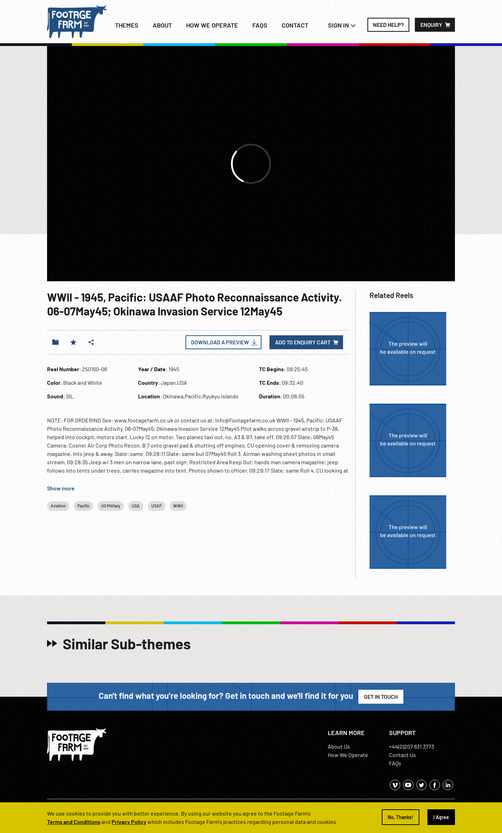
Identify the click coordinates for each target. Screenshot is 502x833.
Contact (295, 25)
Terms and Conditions (73, 821)
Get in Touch (381, 696)
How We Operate (348, 754)
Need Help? (388, 24)
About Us (339, 746)
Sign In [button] (342, 25)
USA (136, 505)
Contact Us (402, 754)
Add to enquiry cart (302, 342)
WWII (178, 505)
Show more (61, 488)
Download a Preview (220, 342)
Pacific (83, 505)
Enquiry (431, 24)
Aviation (58, 505)
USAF (156, 505)
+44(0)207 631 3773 (411, 746)
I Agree (441, 817)
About (162, 25)
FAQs (259, 25)
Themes (126, 25)
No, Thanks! (400, 817)
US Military (110, 505)
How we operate (212, 25)
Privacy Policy (129, 821)
